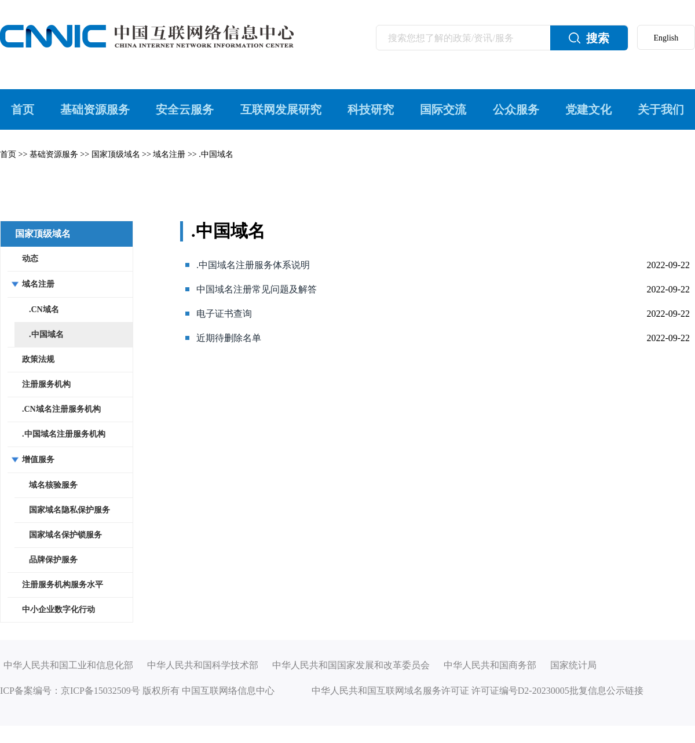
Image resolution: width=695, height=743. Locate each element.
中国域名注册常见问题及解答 (256, 289)
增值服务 (38, 459)
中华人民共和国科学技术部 (202, 665)
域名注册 (169, 154)
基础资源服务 (95, 109)
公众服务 (516, 109)
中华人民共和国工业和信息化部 (68, 665)
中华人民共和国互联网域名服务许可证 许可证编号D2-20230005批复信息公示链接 (477, 691)
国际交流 (443, 109)
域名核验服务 (53, 485)
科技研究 (371, 109)
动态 (30, 258)
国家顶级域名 (116, 154)
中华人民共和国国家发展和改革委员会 (351, 665)
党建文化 (588, 109)
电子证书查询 (224, 314)
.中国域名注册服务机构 (63, 434)
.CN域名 (44, 309)
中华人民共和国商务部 (490, 665)
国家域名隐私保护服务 (69, 510)
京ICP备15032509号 (100, 691)
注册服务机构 (46, 384)
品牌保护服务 (53, 559)
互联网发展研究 (280, 109)
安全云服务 (185, 109)
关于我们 (661, 109)
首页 (22, 109)
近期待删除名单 (228, 338)
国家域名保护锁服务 (65, 534)
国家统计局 (573, 665)
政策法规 (38, 359)
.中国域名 (216, 154)
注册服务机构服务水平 (62, 584)
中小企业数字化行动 (58, 609)
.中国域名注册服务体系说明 (253, 265)
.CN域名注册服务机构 (61, 409)
